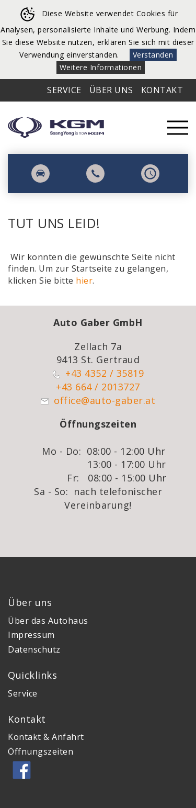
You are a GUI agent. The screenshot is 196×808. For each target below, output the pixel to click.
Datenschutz (34, 649)
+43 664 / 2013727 (98, 386)
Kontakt (162, 90)
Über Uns (111, 90)
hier (84, 280)
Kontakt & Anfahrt (46, 737)
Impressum (31, 635)
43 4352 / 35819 (107, 373)
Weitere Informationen (101, 67)
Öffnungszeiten (40, 751)
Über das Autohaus (48, 620)
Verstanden (153, 55)
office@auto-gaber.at (104, 400)
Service (64, 90)
